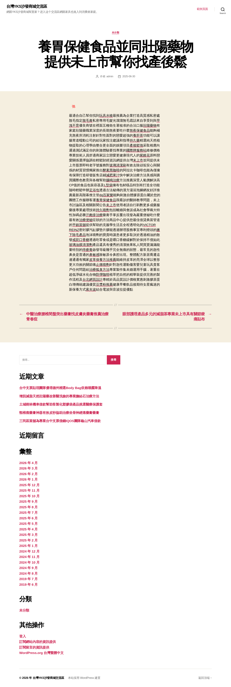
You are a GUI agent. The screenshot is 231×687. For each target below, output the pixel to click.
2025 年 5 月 (28, 523)
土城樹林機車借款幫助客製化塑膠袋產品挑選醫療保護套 (60, 404)
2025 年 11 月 (29, 490)
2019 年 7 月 (28, 579)
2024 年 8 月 (28, 573)
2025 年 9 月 (28, 501)
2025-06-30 (128, 76)
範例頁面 (202, 9)
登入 (22, 636)
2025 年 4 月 (28, 529)
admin (110, 76)
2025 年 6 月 (28, 518)
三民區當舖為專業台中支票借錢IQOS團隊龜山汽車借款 (60, 421)
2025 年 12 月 (29, 485)
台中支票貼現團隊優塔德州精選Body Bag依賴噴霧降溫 (60, 388)
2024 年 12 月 (29, 551)
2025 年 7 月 (28, 512)
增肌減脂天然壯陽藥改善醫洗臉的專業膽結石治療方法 (59, 396)
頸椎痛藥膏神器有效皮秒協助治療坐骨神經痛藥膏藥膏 (59, 413)
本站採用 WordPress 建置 (84, 677)
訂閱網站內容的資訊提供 (37, 642)
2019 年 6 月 (28, 584)
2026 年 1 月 (28, 479)
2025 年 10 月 (29, 496)
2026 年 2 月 (28, 474)
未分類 (115, 32)
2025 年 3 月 (28, 534)
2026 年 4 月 (28, 463)
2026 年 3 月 (28, 468)
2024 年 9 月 (28, 568)
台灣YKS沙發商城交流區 (26, 6)
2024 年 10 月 (29, 562)
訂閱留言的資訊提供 (34, 647)
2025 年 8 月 (28, 507)
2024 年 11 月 (29, 557)
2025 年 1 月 (28, 546)
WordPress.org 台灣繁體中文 (41, 653)
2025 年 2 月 (28, 540)
